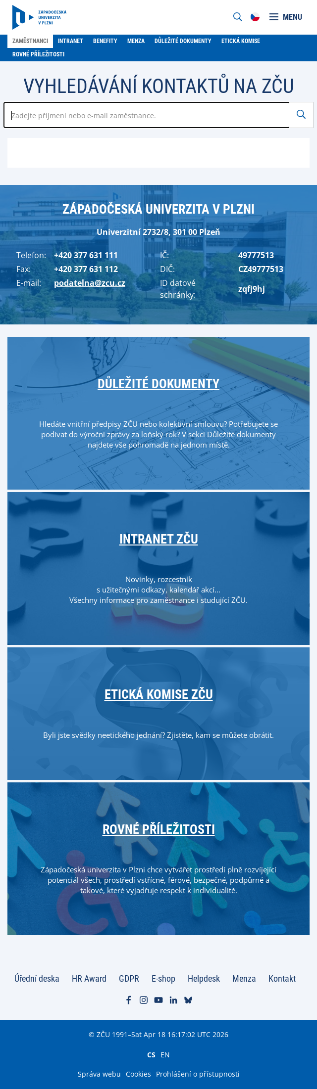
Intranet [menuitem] (70, 41)
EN (165, 1054)
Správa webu (99, 1074)
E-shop (163, 978)
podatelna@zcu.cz (89, 282)
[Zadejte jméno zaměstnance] (146, 115)
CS (151, 1054)
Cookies (138, 1074)
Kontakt (282, 978)
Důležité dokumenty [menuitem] (183, 41)
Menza (244, 978)
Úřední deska (36, 978)
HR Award (89, 978)
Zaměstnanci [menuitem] (30, 41)
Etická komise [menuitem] (240, 41)
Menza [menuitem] (136, 41)
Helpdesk (204, 978)
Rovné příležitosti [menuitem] (38, 54)
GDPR (129, 978)
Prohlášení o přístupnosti (198, 1074)
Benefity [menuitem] (105, 41)
